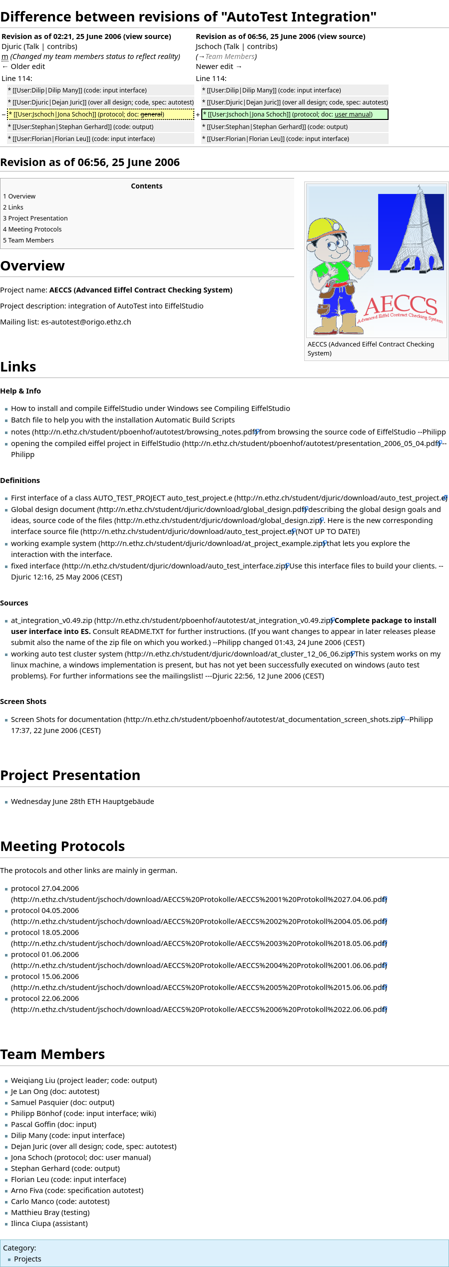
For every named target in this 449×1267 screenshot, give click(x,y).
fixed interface (35, 565)
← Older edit (23, 66)
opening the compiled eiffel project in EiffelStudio (95, 443)
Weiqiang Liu (33, 1080)
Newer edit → (219, 66)
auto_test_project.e (200, 497)
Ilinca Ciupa (31, 1223)
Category (18, 1247)
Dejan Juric (29, 1146)
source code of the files (72, 520)
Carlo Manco (32, 1201)
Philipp (434, 431)
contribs (61, 46)
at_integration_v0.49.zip (51, 620)
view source (147, 36)
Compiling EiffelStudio (252, 408)
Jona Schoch (31, 1157)
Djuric (11, 46)
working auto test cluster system (67, 653)
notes (20, 431)
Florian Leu (30, 1179)
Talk (32, 46)
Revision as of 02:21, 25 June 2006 (61, 36)
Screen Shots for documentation (66, 719)
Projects (27, 1259)
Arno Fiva (27, 1190)
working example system (53, 543)
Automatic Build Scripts (195, 419)
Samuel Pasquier (39, 1102)
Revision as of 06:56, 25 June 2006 (256, 36)
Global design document (53, 509)
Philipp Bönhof (36, 1113)
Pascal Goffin (33, 1124)
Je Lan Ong (29, 1091)
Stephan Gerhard (40, 1168)
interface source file (45, 531)
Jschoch (209, 46)
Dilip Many (29, 1135)
